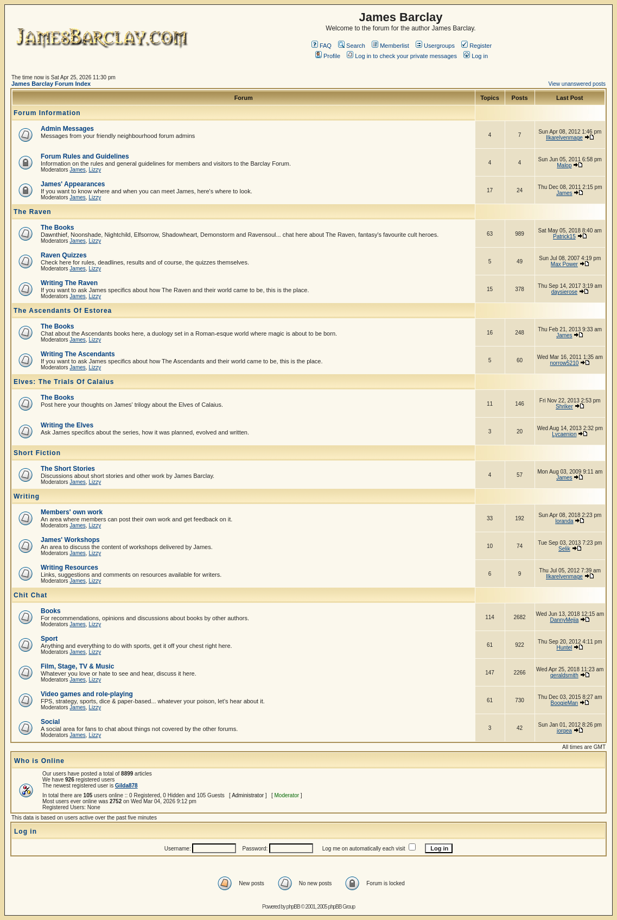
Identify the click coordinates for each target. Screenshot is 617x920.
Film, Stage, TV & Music (77, 666)
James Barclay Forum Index (51, 83)
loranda (564, 521)
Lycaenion (564, 434)
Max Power (564, 264)
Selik (564, 549)
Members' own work (72, 512)
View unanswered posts (577, 84)
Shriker (564, 406)
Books (51, 611)
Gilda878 (126, 786)
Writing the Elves (67, 425)
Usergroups (435, 45)
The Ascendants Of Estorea (63, 310)
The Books (57, 227)
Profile (327, 56)
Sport (49, 638)
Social (50, 722)
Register (476, 45)
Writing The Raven (69, 283)
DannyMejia (564, 620)
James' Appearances (73, 184)
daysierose (564, 292)
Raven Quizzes (64, 255)
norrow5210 (564, 363)
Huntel (564, 648)
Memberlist (390, 45)
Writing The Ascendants (78, 354)
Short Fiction (37, 453)
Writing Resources (69, 567)
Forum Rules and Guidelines (85, 156)
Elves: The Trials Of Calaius (64, 382)
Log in (475, 56)
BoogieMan (564, 703)
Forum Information (47, 113)
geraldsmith (564, 675)
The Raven (33, 212)
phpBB (293, 907)
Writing (27, 496)
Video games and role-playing (87, 694)
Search (351, 45)
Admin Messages (67, 129)
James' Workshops (70, 540)
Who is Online (39, 761)
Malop (564, 165)
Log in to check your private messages (402, 56)
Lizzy (94, 170)
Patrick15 (564, 237)
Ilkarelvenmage (564, 138)
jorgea (564, 731)
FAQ (321, 45)
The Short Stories (68, 468)
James (77, 170)
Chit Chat (30, 595)
